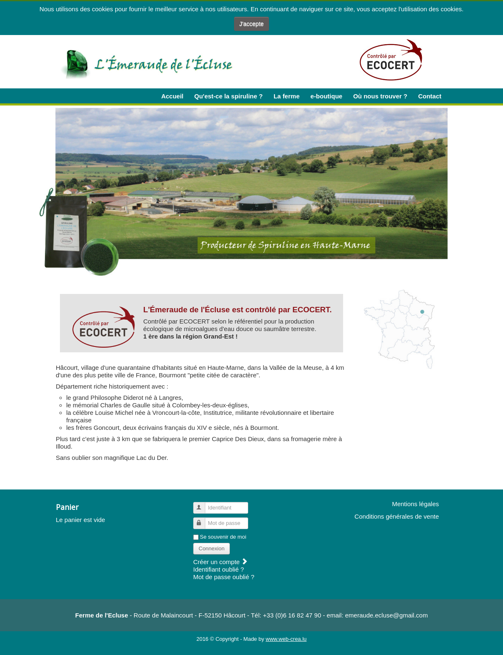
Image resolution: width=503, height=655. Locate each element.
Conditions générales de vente (396, 516)
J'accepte (251, 23)
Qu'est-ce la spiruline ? (228, 96)
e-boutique (326, 96)
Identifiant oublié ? (218, 569)
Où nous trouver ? (380, 96)
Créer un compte (220, 561)
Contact (429, 96)
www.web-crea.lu (286, 639)
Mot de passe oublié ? (223, 576)
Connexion (211, 548)
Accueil (172, 96)
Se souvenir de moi (223, 537)
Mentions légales (415, 503)
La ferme (287, 96)
